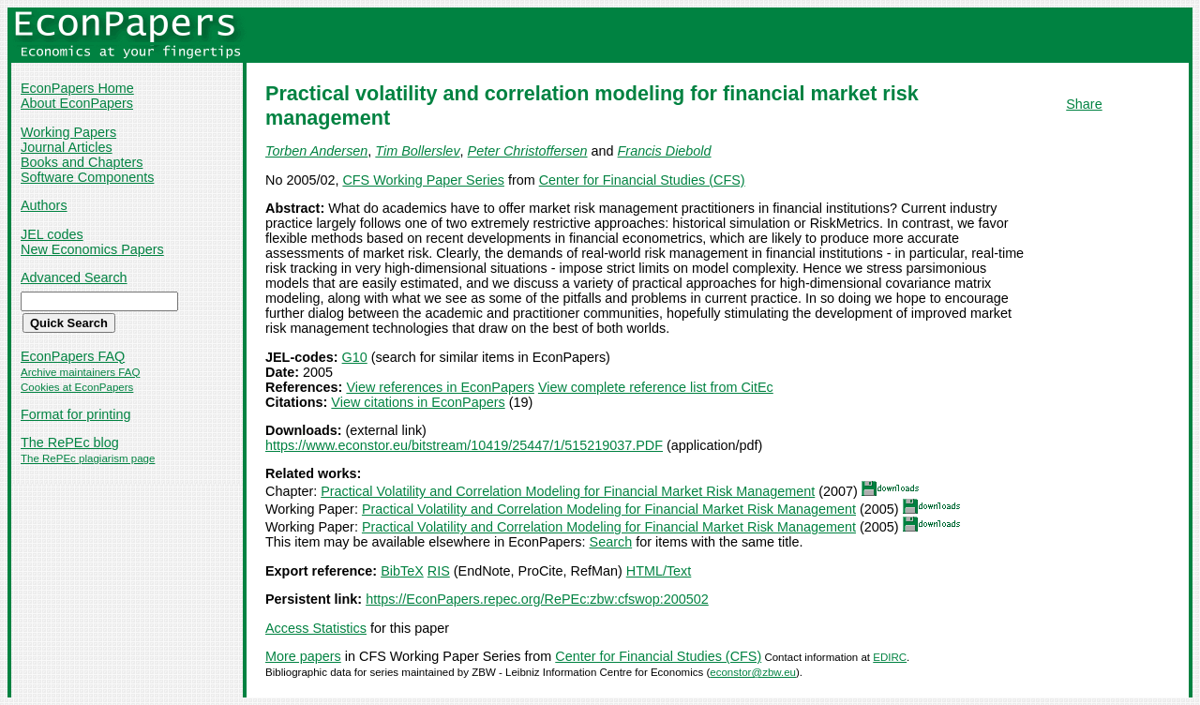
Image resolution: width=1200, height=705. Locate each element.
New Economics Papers (92, 249)
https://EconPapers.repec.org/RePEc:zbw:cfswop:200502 (537, 599)
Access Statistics (316, 628)
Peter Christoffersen (528, 150)
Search (611, 541)
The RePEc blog (70, 442)
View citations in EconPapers (417, 402)
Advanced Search (74, 277)
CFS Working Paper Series (422, 180)
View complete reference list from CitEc (655, 387)
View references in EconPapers (440, 387)
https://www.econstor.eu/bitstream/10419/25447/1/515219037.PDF (464, 445)
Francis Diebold (665, 150)
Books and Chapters (81, 162)
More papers (303, 656)
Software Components (87, 177)
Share (1084, 104)
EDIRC (890, 657)
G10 (355, 357)
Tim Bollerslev (417, 150)
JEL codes (52, 234)
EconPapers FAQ (73, 356)
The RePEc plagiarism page (88, 458)
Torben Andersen (316, 150)
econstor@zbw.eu (753, 672)
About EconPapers (77, 103)
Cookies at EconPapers (77, 387)
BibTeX (402, 570)
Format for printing (76, 414)
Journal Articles (66, 147)
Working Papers (68, 132)
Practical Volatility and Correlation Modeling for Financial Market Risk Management (568, 491)
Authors (44, 205)
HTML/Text (659, 570)
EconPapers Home (77, 88)
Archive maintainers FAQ (80, 372)
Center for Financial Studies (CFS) (642, 180)
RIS (439, 570)
